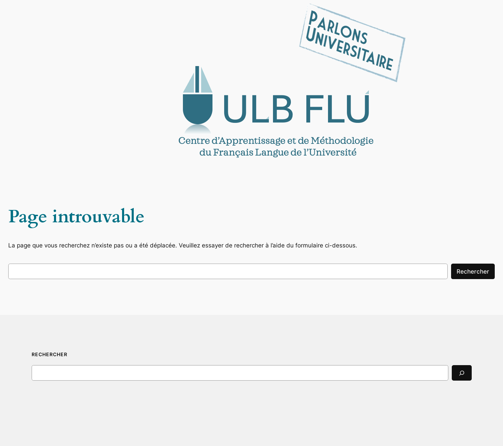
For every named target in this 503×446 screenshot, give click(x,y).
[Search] (462, 373)
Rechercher (473, 271)
